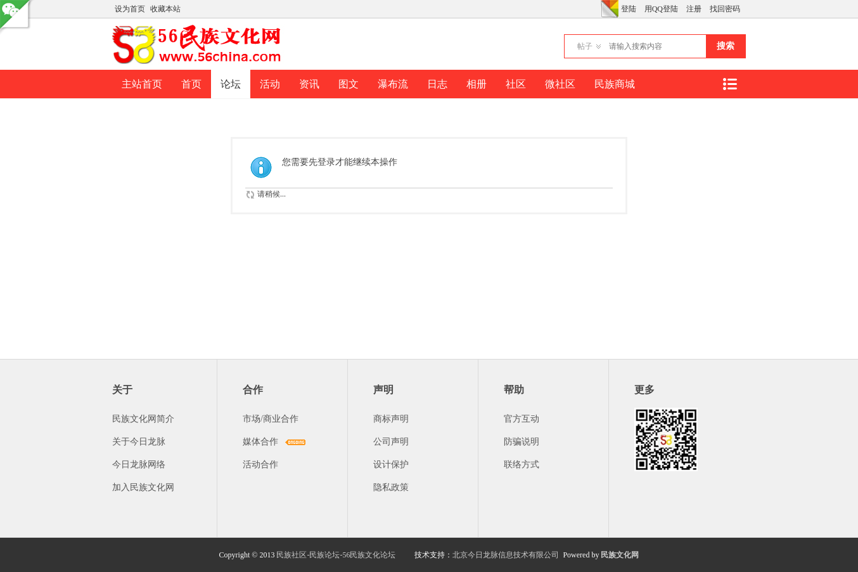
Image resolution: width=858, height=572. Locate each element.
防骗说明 (521, 441)
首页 (191, 84)
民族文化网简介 (143, 419)
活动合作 (260, 464)
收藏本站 (165, 8)
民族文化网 (620, 554)
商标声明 (391, 419)
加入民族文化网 (143, 487)
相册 (476, 84)
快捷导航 (729, 84)
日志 (437, 84)
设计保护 (391, 464)
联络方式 (521, 464)
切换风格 (609, 9)
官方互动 (521, 419)
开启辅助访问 (597, 9)
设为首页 (130, 8)
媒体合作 (260, 441)
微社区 (560, 84)
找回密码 (725, 8)
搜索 (725, 46)
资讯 (309, 84)
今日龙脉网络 (138, 464)
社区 (516, 84)
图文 (348, 84)
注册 (693, 8)
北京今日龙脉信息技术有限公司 (505, 554)
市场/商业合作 (270, 419)
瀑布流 (393, 84)
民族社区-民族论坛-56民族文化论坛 (335, 554)
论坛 (231, 84)
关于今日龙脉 (138, 441)
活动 (270, 84)
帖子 (584, 46)
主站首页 (142, 84)
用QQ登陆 (661, 8)
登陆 (628, 8)
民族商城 (614, 84)
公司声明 (391, 441)
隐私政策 (391, 487)
